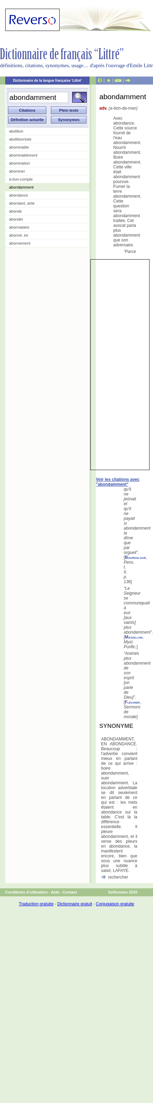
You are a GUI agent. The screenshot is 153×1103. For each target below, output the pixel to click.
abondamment (21, 187)
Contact (70, 892)
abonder (16, 219)
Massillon (133, 637)
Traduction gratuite (36, 904)
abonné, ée (18, 235)
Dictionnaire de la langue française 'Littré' (47, 80)
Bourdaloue (135, 557)
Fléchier (132, 702)
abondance (18, 195)
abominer (17, 171)
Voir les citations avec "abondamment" (117, 482)
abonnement (19, 243)
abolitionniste (20, 139)
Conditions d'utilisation (26, 892)
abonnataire (19, 227)
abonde (15, 211)
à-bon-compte (21, 179)
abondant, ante (22, 203)
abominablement (23, 155)
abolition (16, 131)
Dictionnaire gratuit (74, 904)
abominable (19, 147)
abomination (19, 163)
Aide (55, 892)
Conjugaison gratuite (115, 904)
